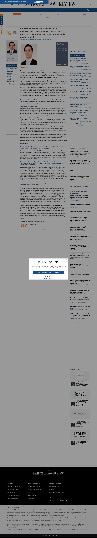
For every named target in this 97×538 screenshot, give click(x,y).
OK (35, 2)
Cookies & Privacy (47, 278)
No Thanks (40, 2)
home (51, 276)
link (49, 276)
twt (45, 276)
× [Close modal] (66, 259)
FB (43, 276)
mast (47, 276)
